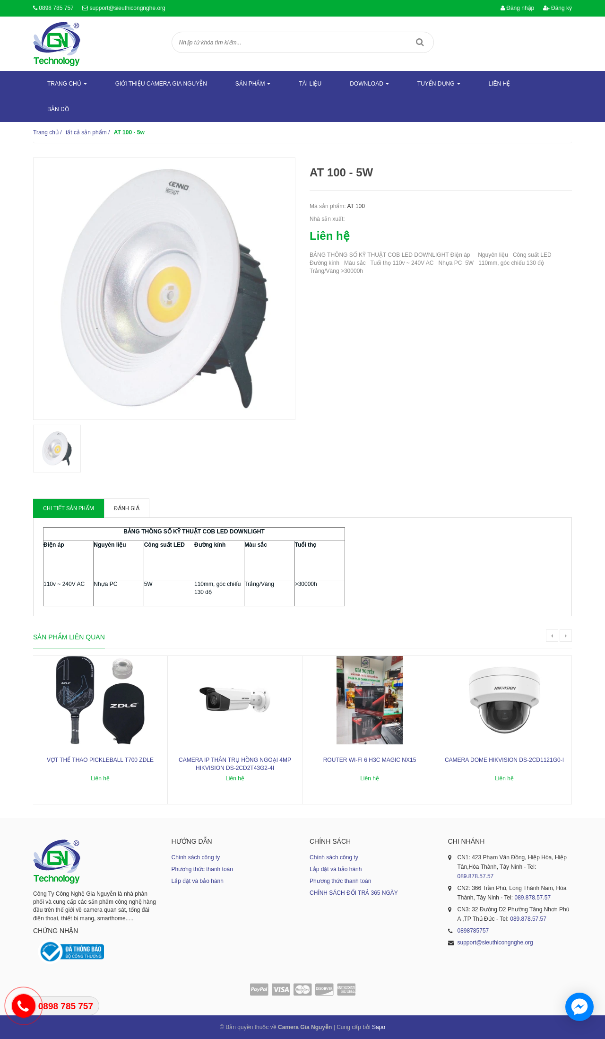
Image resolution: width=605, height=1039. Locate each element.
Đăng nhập (517, 8)
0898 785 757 (56, 8)
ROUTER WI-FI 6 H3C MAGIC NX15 (369, 760)
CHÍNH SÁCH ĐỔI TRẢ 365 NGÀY (354, 893)
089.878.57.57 (476, 876)
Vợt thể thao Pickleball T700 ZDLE (100, 760)
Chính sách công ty (196, 857)
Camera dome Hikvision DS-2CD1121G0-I (504, 760)
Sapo (378, 1027)
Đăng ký (557, 8)
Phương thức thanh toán (202, 869)
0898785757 (473, 930)
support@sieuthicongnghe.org (127, 8)
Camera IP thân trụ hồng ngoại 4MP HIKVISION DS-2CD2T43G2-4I (235, 764)
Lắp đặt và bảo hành (198, 881)
